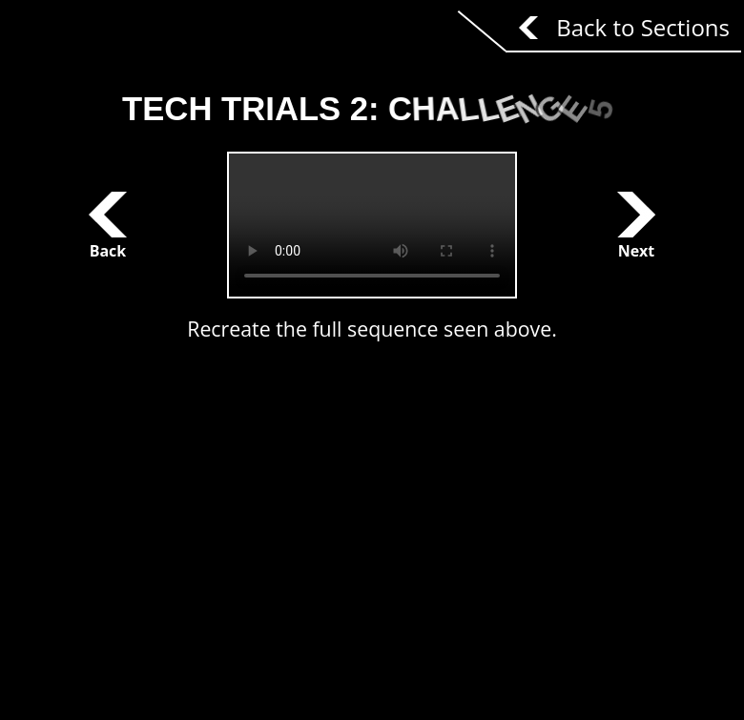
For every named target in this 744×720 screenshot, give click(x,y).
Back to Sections (643, 27)
